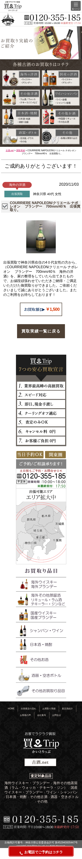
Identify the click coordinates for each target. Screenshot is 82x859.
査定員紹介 (67, 708)
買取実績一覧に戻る (40, 331)
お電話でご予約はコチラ (41, 852)
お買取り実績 (49, 708)
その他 (42, 801)
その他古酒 (39, 797)
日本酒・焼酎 (17, 797)
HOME (11, 708)
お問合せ (56, 715)
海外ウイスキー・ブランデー (27, 783)
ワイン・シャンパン (62, 792)
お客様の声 (25, 715)
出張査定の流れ (28, 708)
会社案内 (41, 715)
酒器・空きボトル (65, 797)
